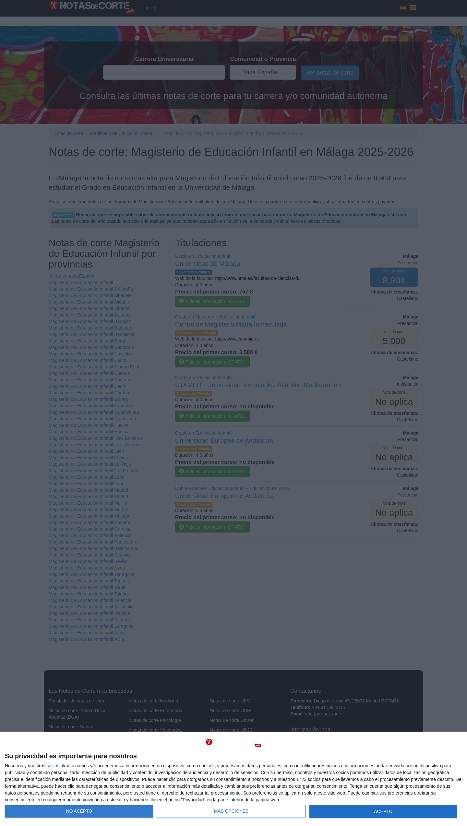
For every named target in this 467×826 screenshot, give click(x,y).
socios (52, 765)
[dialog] (233, 779)
